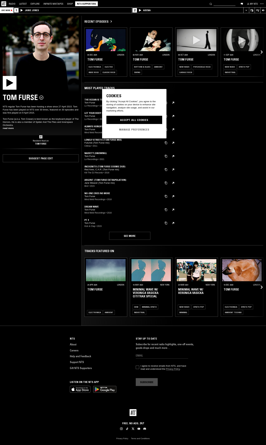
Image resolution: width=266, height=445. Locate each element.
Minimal (183, 312)
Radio (12, 3)
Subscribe (146, 382)
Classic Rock (108, 72)
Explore (35, 3)
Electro (109, 67)
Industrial (230, 72)
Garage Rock (185, 72)
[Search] (210, 4)
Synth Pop (244, 67)
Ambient (158, 67)
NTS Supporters (86, 3)
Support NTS (77, 362)
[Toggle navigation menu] (262, 3)
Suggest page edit (41, 158)
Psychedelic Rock (202, 67)
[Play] (41, 54)
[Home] (3, 3)
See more (130, 236)
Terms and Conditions (140, 438)
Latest (23, 3)
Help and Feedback (80, 356)
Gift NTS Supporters (81, 368)
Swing (137, 72)
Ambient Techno (233, 312)
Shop (70, 3)
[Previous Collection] (259, 52)
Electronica (95, 67)
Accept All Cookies (134, 120)
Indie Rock (94, 72)
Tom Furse (41, 143)
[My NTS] (252, 3)
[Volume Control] (263, 10)
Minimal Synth (149, 307)
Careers (74, 350)
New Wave (184, 67)
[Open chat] (241, 3)
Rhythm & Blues (142, 67)
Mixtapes (53, 3)
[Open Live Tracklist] (257, 10)
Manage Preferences (134, 129)
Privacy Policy (173, 369)
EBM (136, 307)
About (73, 344)
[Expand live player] (246, 10)
